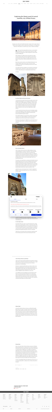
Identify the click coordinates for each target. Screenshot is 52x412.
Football (39, 395)
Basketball (39, 396)
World (16, 394)
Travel (19, 3)
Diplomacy (4, 395)
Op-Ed (44, 396)
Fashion (25, 3)
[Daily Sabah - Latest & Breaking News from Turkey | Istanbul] (26, 1)
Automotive (22, 395)
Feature (38, 3)
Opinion (45, 394)
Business (22, 394)
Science (28, 3)
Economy (21, 396)
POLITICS (4, 394)
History (34, 3)
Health (12, 3)
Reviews (33, 399)
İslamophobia (16, 400)
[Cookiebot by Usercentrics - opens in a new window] (36, 196)
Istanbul (9, 395)
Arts (33, 394)
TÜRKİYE (10, 394)
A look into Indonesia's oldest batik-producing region (21, 386)
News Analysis (22, 402)
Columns (45, 395)
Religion (31, 3)
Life (9, 3)
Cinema (33, 395)
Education (10, 396)
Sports (39, 394)
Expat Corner (41, 3)
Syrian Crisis (16, 399)
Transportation (22, 401)
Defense (21, 400)
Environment (15, 3)
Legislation (4, 396)
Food (22, 3)
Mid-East (15, 395)
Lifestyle (27, 394)
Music (32, 396)
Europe (15, 396)
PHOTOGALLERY (16, 388)
